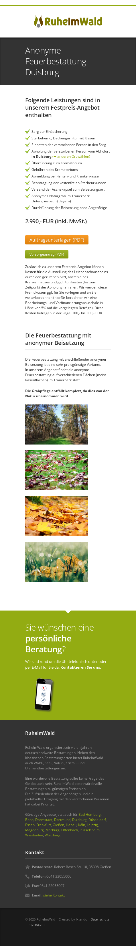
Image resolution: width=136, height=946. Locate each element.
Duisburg (79, 819)
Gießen (58, 824)
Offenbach (69, 829)
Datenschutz (100, 919)
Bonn (29, 819)
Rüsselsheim (90, 829)
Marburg (53, 829)
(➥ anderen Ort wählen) (71, 156)
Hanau (71, 824)
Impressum (36, 924)
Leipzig (92, 824)
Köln (81, 824)
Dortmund (62, 819)
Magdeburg (34, 829)
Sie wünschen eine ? (59, 638)
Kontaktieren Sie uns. (80, 667)
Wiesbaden (34, 835)
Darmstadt (43, 819)
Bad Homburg (89, 814)
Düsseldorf (97, 819)
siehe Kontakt (54, 895)
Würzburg (52, 835)
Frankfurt (43, 824)
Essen (30, 824)
